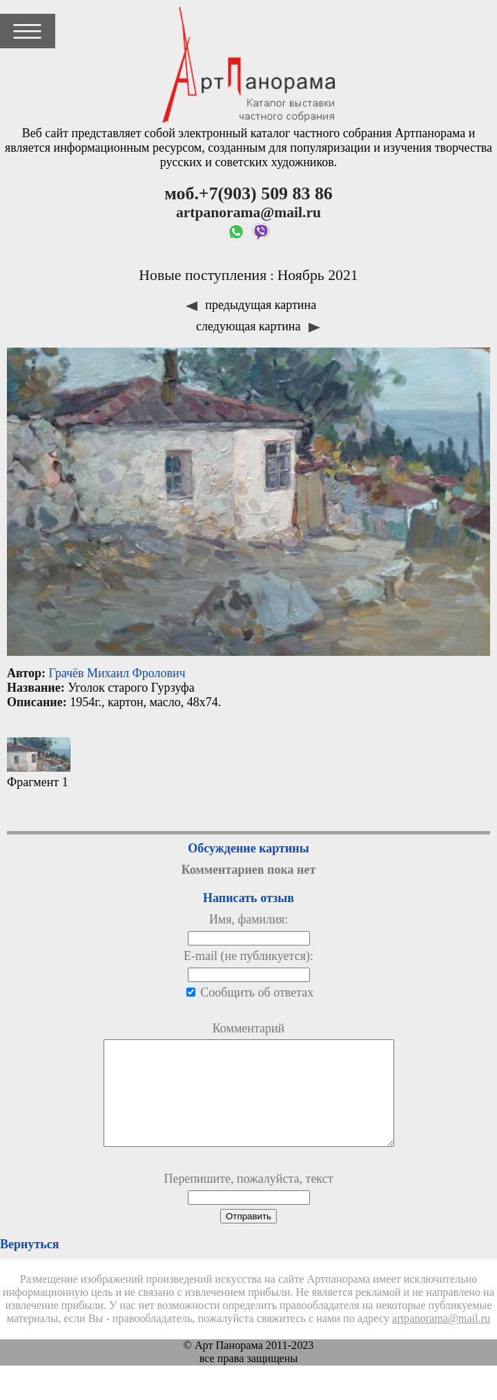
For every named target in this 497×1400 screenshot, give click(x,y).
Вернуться (29, 1265)
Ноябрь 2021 (317, 275)
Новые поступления (202, 275)
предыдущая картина (251, 305)
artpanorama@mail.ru (441, 1339)
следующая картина (258, 326)
